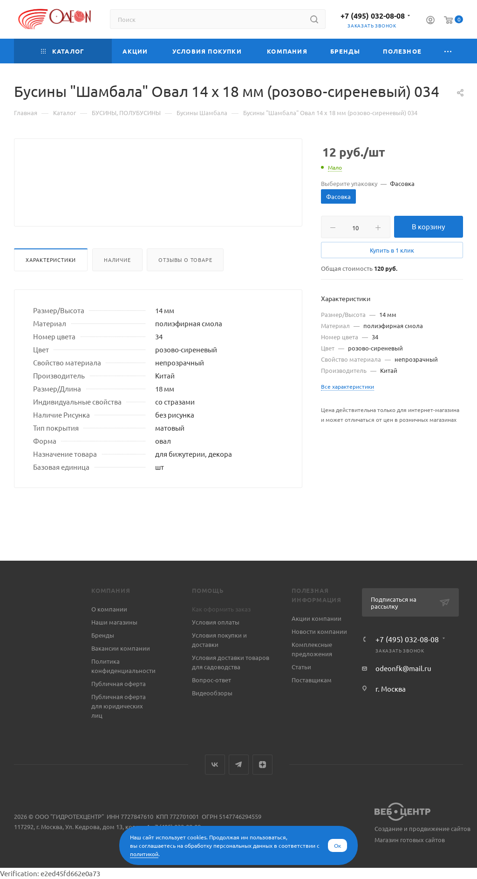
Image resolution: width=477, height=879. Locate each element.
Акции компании (316, 618)
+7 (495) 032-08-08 (373, 16)
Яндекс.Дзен (262, 765)
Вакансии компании (120, 648)
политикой (144, 854)
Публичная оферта (118, 683)
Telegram (239, 765)
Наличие (117, 282)
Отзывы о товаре (185, 282)
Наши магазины (114, 622)
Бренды (102, 635)
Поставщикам (312, 680)
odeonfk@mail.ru (403, 668)
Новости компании (319, 631)
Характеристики (51, 282)
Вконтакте (215, 765)
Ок (337, 845)
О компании (109, 609)
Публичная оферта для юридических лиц (118, 706)
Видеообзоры (212, 693)
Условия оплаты (215, 622)
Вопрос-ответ (211, 680)
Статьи (301, 667)
